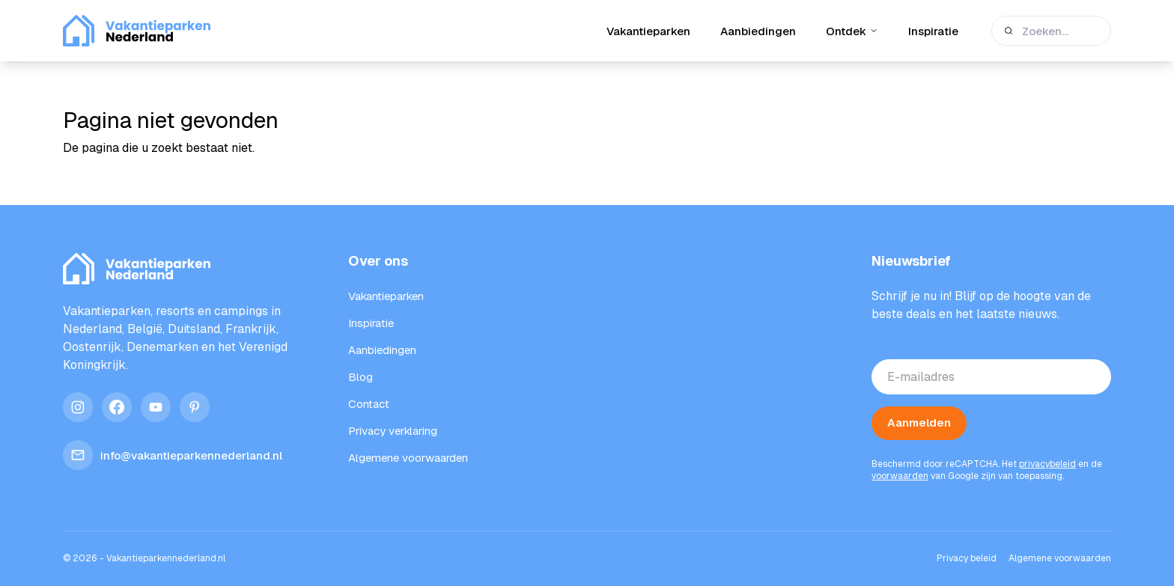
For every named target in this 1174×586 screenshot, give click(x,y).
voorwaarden (900, 476)
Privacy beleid (967, 558)
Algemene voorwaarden (1060, 558)
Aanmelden (919, 422)
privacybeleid (1047, 464)
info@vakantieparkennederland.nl (172, 455)
